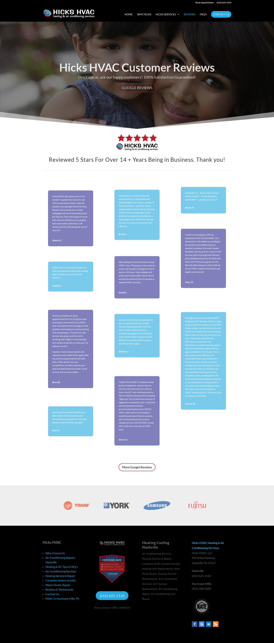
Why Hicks (144, 14)
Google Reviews (137, 96)
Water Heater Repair (57, 585)
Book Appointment (205, 3)
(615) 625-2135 (224, 3)
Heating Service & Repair (60, 575)
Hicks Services (166, 14)
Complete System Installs (60, 580)
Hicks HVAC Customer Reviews (137, 75)
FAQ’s (203, 14)
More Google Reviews (137, 467)
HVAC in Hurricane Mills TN (62, 598)
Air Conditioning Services (60, 571)
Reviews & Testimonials (59, 589)
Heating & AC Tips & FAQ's (61, 566)
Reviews (189, 14)
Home (129, 14)
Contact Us (221, 14)
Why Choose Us (55, 553)
